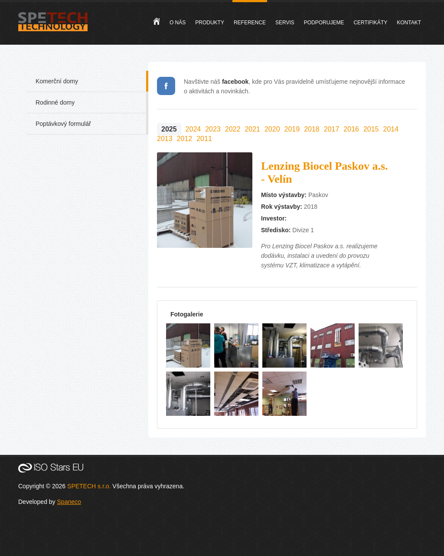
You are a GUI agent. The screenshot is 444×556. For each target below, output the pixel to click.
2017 (332, 129)
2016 (351, 129)
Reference (250, 23)
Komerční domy (57, 81)
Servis (284, 23)
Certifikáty (370, 23)
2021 (252, 129)
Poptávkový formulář (63, 123)
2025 (169, 129)
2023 (213, 129)
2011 (204, 138)
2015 (371, 129)
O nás (178, 23)
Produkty (209, 23)
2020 (272, 129)
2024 (193, 129)
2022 (233, 129)
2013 (165, 138)
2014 (391, 129)
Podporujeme (324, 23)
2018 (312, 129)
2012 (185, 138)
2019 (292, 129)
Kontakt (409, 23)
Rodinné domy (55, 102)
